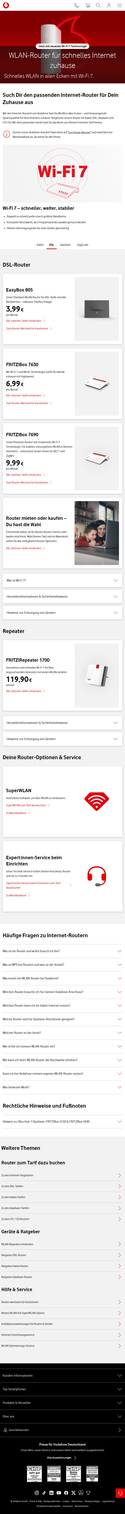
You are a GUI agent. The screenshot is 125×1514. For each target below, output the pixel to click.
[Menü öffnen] (119, 5)
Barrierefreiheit (81, 1506)
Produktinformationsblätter (49, 1506)
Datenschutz (77, 1501)
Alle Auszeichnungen (62, 1458)
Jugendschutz (108, 1501)
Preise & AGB (36, 1501)
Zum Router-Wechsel (79, 132)
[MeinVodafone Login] (109, 5)
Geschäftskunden (16, 1430)
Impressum (68, 1506)
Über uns (62, 1416)
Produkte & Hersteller (62, 1403)
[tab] (40, 244)
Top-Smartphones (62, 1389)
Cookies (66, 1501)
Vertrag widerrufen (52, 1501)
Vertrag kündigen (92, 1501)
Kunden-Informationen (62, 1375)
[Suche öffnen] (98, 5)
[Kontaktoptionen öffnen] (120, 1493)
